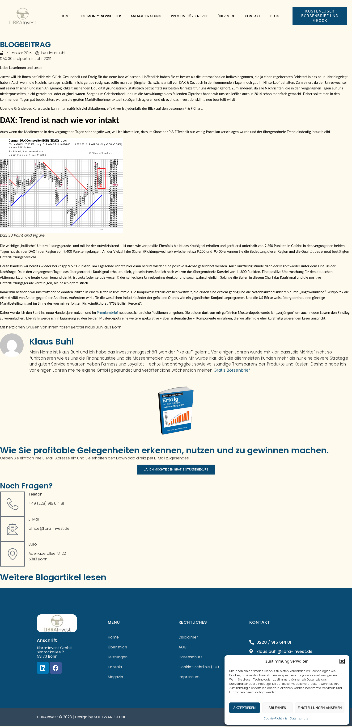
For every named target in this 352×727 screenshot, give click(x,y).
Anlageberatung (146, 16)
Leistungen (117, 657)
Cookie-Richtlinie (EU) (198, 667)
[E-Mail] (12, 529)
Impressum (188, 677)
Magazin (115, 677)
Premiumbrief (107, 312)
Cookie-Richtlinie (276, 718)
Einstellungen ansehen (320, 708)
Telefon (35, 495)
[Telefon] (12, 504)
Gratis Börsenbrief (232, 370)
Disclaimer (188, 638)
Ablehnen (277, 708)
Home (65, 16)
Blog (275, 16)
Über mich (226, 16)
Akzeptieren (244, 708)
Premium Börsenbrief (189, 16)
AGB (182, 648)
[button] (342, 661)
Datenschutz (299, 718)
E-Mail (34, 520)
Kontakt (253, 16)
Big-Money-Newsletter (100, 16)
